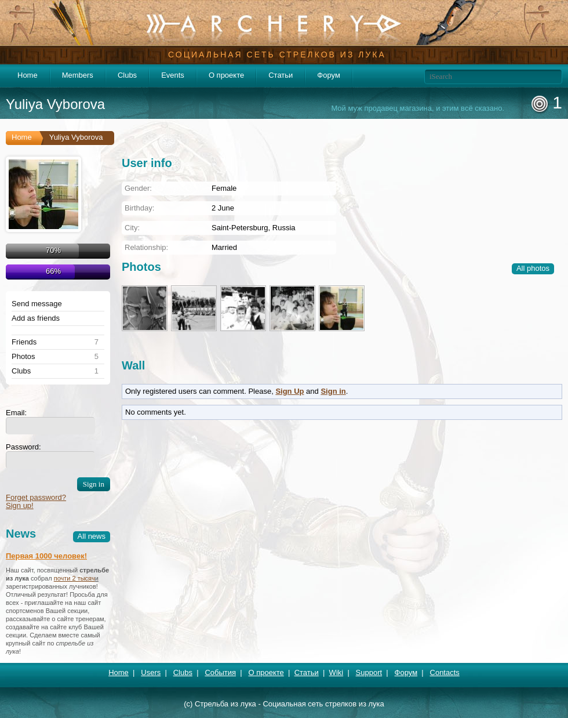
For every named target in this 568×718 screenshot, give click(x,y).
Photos (23, 357)
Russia (284, 227)
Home (27, 75)
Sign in (333, 391)
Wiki (336, 672)
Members (77, 75)
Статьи (280, 75)
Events (172, 75)
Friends (24, 342)
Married (224, 247)
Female (224, 188)
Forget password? (36, 497)
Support (369, 672)
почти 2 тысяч (74, 578)
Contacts (445, 672)
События (220, 672)
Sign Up (289, 391)
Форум (328, 75)
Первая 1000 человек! (46, 556)
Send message (37, 304)
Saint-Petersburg (240, 227)
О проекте (226, 75)
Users (151, 672)
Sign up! (20, 505)
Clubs (127, 75)
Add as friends (36, 318)
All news (91, 536)
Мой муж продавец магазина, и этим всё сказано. (417, 108)
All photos (532, 268)
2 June (223, 208)
